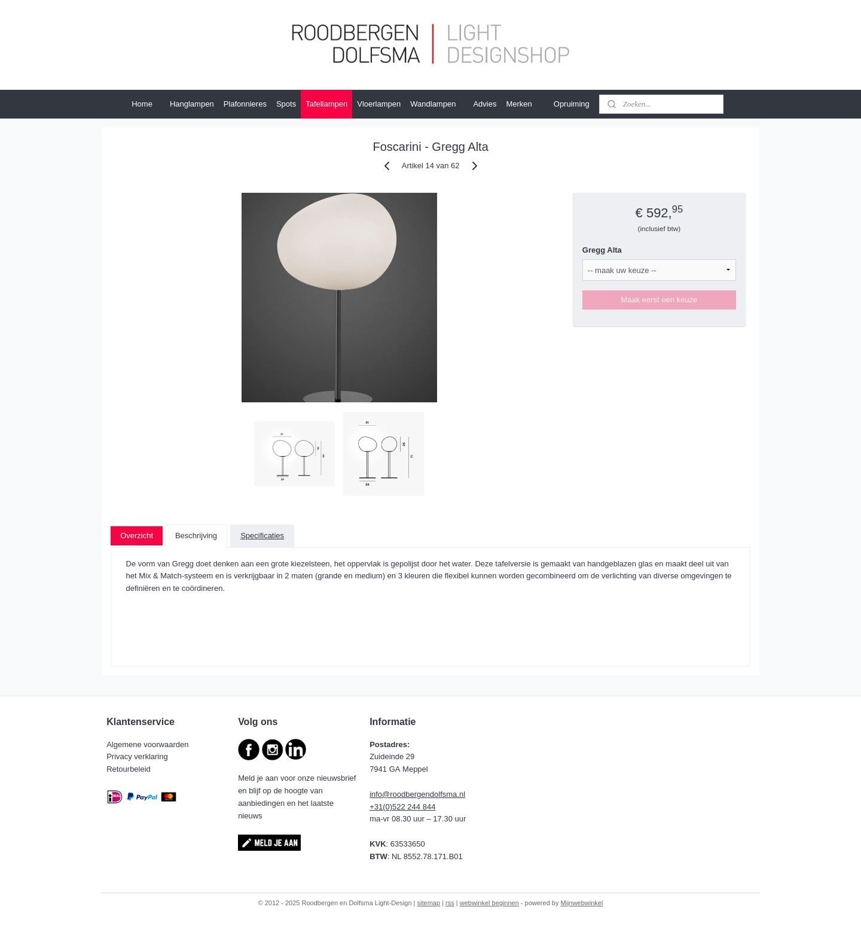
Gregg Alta (602, 249)
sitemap (429, 902)
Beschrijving (196, 535)
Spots (286, 103)
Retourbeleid (129, 769)
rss (449, 902)
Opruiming (572, 103)
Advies (484, 103)
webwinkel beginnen (489, 902)
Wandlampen (433, 103)
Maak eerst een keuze (659, 299)
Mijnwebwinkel (582, 902)
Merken (525, 104)
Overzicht (136, 535)
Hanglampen (192, 103)
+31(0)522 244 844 (402, 806)
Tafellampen (326, 103)
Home (142, 103)
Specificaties (262, 535)
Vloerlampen (379, 103)
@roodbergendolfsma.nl (423, 794)
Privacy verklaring (138, 756)
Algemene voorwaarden (148, 744)
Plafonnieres (245, 103)
